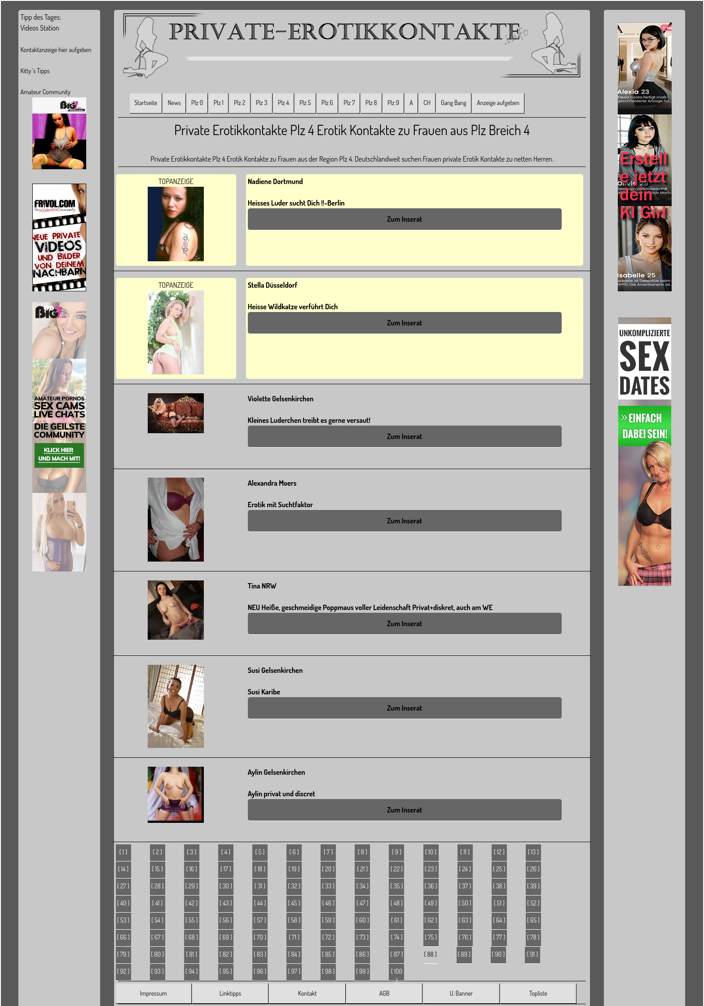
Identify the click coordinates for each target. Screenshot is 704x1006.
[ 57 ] (260, 920)
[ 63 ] (465, 920)
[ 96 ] (260, 971)
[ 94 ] (191, 971)
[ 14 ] (123, 869)
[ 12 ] (499, 852)
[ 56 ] (226, 920)
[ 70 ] (260, 937)
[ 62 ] (431, 920)
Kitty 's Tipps (34, 71)
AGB (384, 993)
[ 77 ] (499, 937)
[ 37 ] (465, 886)
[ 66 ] (123, 937)
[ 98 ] (328, 971)
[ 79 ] (123, 954)
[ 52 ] (533, 903)
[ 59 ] (328, 920)
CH (426, 102)
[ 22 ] (397, 869)
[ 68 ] (191, 937)
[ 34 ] (362, 886)
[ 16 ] (191, 869)
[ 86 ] (362, 954)
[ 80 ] (157, 954)
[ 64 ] (499, 920)
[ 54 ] (157, 920)
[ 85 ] (328, 954)
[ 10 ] (430, 852)
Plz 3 (262, 102)
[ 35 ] (397, 886)
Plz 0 (197, 102)
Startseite (145, 102)
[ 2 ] (157, 852)
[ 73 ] (362, 937)
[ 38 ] (499, 886)
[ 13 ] (533, 852)
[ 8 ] (362, 852)
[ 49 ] (431, 903)
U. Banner (461, 993)
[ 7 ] (328, 852)
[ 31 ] (260, 886)
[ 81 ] (191, 954)
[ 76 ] (465, 937)
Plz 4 (283, 102)
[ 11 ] (465, 852)
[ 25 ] (499, 869)
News (174, 102)
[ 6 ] (294, 852)
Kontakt (307, 993)
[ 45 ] (294, 903)
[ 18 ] (260, 869)
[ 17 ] (225, 869)
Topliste (538, 993)
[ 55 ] (191, 920)
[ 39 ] (533, 886)
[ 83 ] (260, 954)
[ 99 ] (362, 971)
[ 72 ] (328, 937)
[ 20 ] (328, 869)
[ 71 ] (294, 937)
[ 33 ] (328, 886)
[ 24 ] (465, 869)
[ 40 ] (123, 903)
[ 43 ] (226, 903)
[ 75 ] (431, 937)
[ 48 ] (397, 903)
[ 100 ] (396, 974)
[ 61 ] (396, 920)
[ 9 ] (396, 852)
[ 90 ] (498, 954)
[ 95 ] (226, 971)
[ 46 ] (328, 903)
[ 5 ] (260, 852)
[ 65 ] (533, 920)
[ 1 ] (123, 852)
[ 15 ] (157, 869)
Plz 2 (239, 102)
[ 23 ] (431, 869)
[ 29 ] (191, 886)
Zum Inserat (404, 219)
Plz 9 (393, 102)
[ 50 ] (465, 903)
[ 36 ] (430, 886)
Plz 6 (327, 102)
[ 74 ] (396, 937)
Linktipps (230, 993)
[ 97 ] (294, 971)
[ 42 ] (191, 903)
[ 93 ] (157, 971)
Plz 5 (305, 102)
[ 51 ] (499, 903)
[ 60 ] (362, 920)
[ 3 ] (191, 852)
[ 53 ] (123, 920)
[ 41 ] (157, 903)
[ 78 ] (533, 937)
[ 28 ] (157, 886)
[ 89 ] (464, 954)
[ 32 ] (294, 886)
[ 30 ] (226, 886)
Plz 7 (349, 102)
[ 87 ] (397, 954)
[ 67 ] (157, 937)
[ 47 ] (362, 903)
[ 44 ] (260, 903)
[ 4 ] (225, 852)
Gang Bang (453, 102)
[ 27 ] (123, 886)
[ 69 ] (226, 937)
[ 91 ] (532, 954)
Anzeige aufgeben (498, 102)
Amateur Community (45, 92)
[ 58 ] (294, 920)
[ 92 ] (123, 971)
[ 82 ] (226, 954)
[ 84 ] (294, 954)
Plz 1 (219, 102)
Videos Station (39, 27)
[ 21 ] (362, 869)
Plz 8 (371, 102)
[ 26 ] (533, 869)
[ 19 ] (294, 869)
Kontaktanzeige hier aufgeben (55, 49)
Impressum (153, 993)
